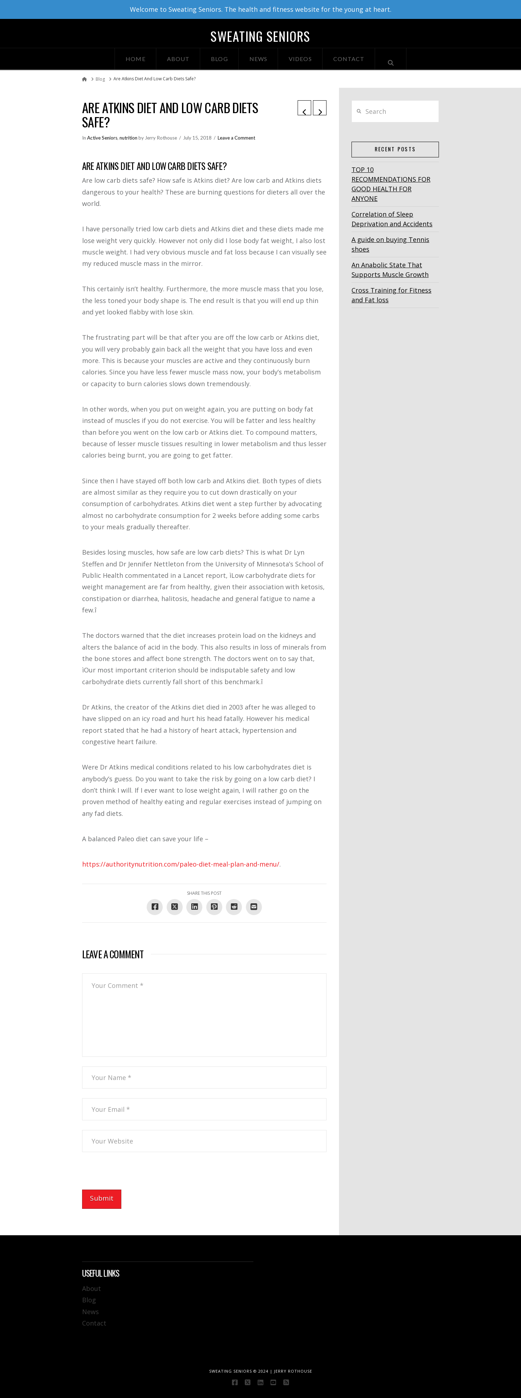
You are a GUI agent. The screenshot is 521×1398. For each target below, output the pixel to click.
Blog (89, 1300)
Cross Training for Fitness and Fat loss (391, 295)
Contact (94, 1323)
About (91, 1288)
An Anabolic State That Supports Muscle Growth (390, 270)
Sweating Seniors (260, 36)
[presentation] (136, 1176)
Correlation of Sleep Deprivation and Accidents (392, 219)
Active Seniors (102, 138)
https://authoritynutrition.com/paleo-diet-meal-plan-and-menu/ (180, 864)
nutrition (128, 138)
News (90, 1311)
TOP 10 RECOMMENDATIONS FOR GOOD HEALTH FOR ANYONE (390, 184)
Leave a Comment (236, 138)
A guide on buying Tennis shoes (390, 244)
